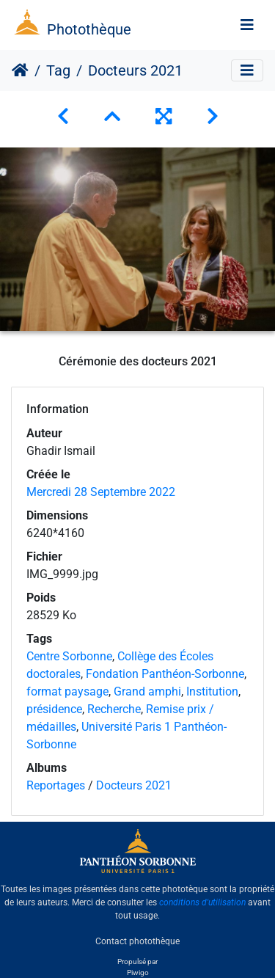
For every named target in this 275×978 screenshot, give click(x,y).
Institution (212, 691)
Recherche (114, 709)
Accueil (20, 70)
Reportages (55, 785)
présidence (54, 709)
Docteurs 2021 (134, 785)
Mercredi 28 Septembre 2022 (100, 492)
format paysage (67, 691)
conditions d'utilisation (202, 902)
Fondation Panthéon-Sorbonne (165, 674)
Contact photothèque (137, 940)
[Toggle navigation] (247, 25)
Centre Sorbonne (69, 656)
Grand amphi (147, 691)
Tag (58, 70)
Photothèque (89, 29)
